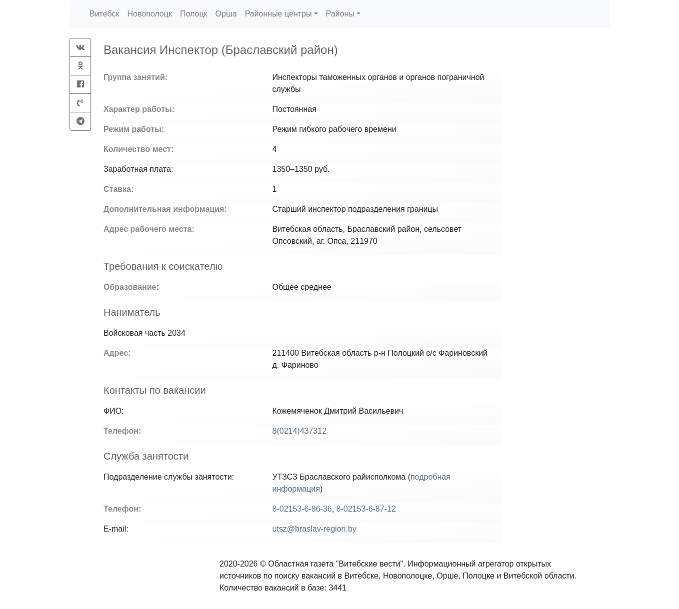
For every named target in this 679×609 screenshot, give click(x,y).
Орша (226, 13)
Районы (340, 13)
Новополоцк (149, 13)
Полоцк (194, 13)
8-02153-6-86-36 (302, 509)
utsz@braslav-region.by (314, 529)
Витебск (104, 13)
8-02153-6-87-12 (366, 509)
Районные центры (278, 13)
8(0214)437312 (299, 431)
